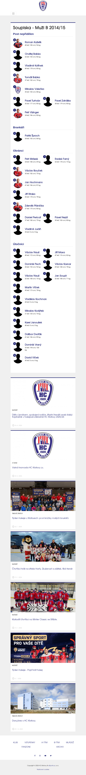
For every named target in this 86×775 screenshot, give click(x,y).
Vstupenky (30, 742)
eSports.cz (51, 765)
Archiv (60, 746)
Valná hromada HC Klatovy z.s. (28, 467)
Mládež (70, 742)
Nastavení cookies (43, 769)
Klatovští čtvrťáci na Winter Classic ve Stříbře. (34, 619)
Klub (15, 742)
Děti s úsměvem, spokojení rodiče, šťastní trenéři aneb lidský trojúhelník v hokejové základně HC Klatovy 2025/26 (42, 415)
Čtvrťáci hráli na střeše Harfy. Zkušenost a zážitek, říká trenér (42, 568)
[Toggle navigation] (13, 13)
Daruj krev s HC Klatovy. (24, 720)
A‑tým (44, 742)
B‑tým (57, 742)
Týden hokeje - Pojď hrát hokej (27, 669)
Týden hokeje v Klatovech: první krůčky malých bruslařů (40, 518)
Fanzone (26, 746)
